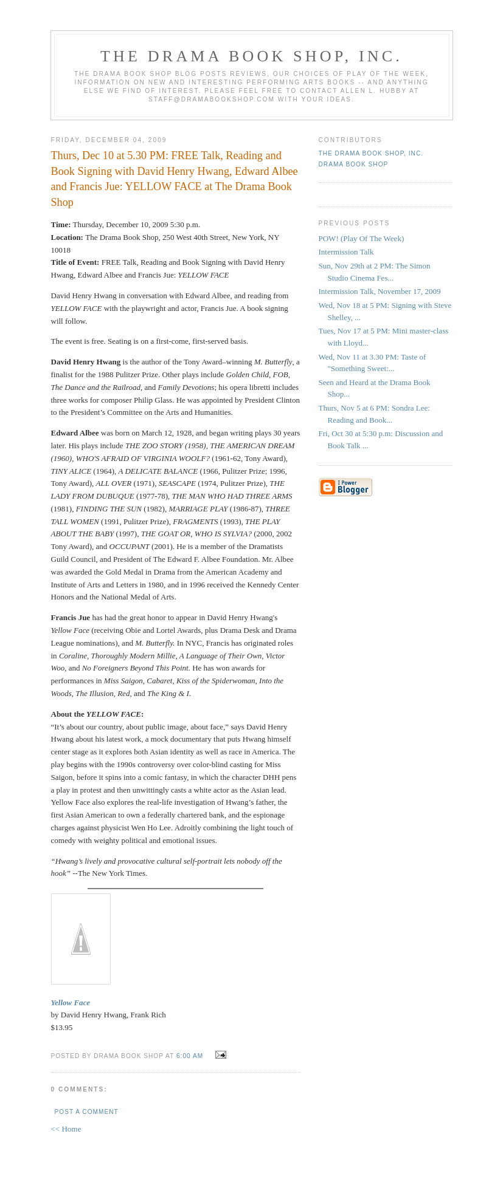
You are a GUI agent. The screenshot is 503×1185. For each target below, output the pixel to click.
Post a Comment (87, 1111)
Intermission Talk (346, 251)
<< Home (66, 1128)
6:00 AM (189, 1056)
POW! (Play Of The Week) (361, 238)
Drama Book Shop (354, 164)
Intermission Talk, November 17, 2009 (380, 291)
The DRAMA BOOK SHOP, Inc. (251, 56)
